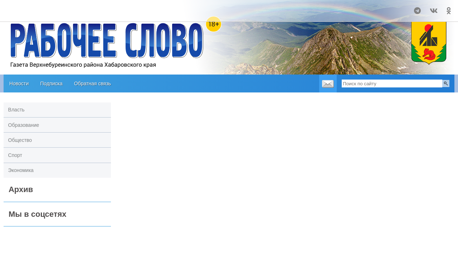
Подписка (51, 83)
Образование (23, 125)
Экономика (21, 170)
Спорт (15, 155)
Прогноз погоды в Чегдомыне (33, 7)
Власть (16, 110)
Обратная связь (92, 83)
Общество (20, 140)
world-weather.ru (33, 13)
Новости (19, 83)
